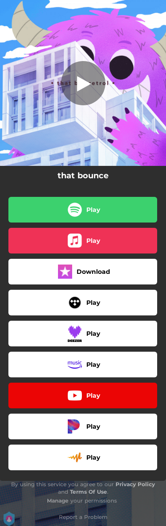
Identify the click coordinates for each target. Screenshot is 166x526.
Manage (58, 500)
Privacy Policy (135, 484)
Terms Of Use (88, 491)
